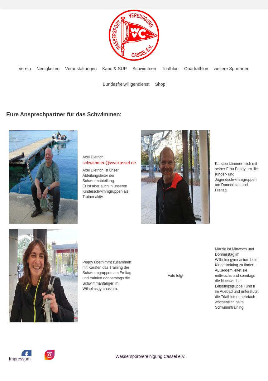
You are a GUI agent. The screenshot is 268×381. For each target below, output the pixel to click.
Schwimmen (144, 68)
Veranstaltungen (81, 68)
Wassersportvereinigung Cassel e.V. (151, 356)
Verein (24, 68)
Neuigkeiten (48, 68)
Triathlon (170, 68)
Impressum (20, 358)
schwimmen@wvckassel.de (109, 162)
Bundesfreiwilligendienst (126, 84)
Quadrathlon (196, 68)
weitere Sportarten (231, 68)
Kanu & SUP (114, 68)
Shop (160, 84)
